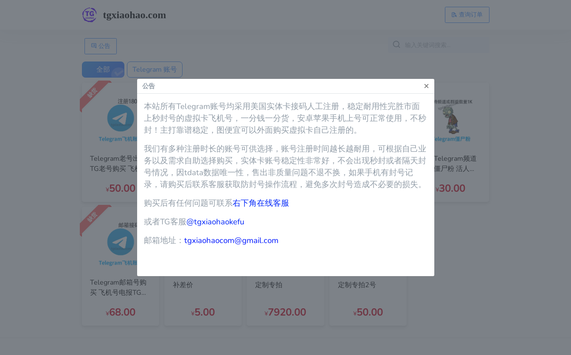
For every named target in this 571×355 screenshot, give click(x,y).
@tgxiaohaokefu (215, 221)
